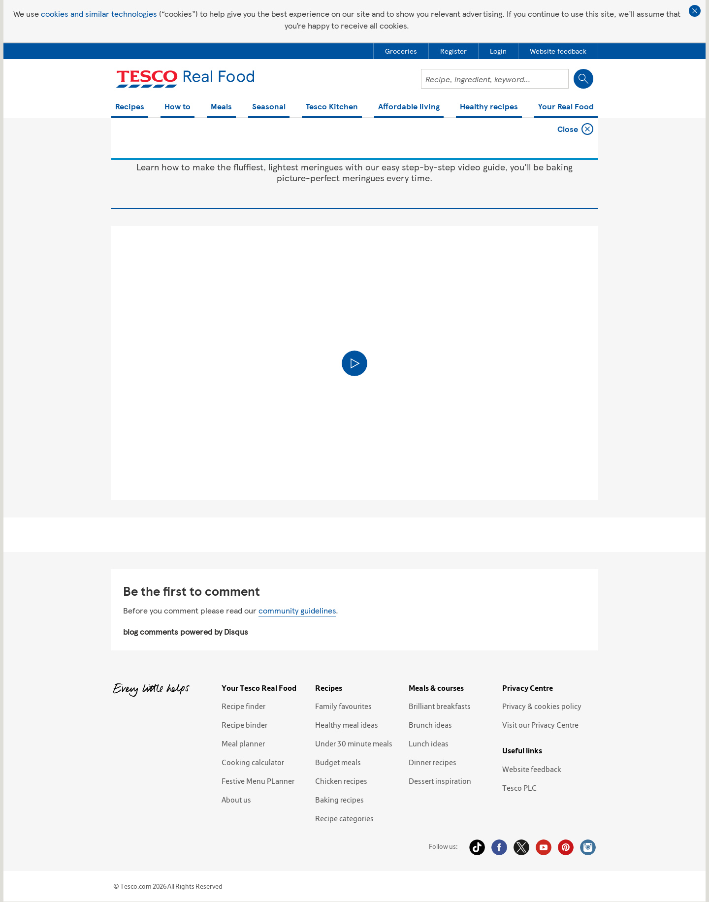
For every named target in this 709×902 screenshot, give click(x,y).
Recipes (129, 107)
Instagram (588, 847)
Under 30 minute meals (353, 743)
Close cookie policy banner (695, 11)
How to (177, 107)
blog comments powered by (185, 631)
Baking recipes (339, 799)
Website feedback (531, 769)
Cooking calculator (253, 762)
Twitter (521, 847)
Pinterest (566, 847)
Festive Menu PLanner (258, 780)
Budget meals (338, 762)
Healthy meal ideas (346, 724)
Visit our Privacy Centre (540, 724)
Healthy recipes (489, 107)
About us (236, 799)
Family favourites (343, 706)
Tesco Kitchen (332, 107)
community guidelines (297, 610)
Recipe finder (243, 706)
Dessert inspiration (440, 780)
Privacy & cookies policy (541, 706)
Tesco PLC (519, 787)
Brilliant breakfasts (440, 706)
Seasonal (269, 107)
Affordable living (409, 107)
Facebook (499, 847)
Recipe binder (244, 724)
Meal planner (243, 743)
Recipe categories (344, 818)
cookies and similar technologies (99, 13)
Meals (221, 107)
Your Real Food (566, 107)
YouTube (543, 847)
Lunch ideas (429, 743)
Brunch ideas (430, 724)
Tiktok (477, 847)
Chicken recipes (341, 780)
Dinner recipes (432, 762)
